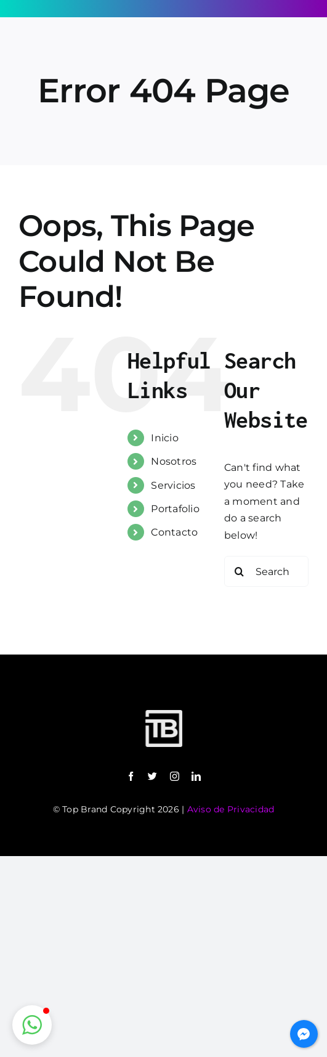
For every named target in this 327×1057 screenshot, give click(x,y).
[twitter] (152, 776)
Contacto (174, 532)
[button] (32, 1025)
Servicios (173, 485)
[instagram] (174, 776)
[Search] (239, 571)
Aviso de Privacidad (231, 809)
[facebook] (130, 776)
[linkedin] (196, 776)
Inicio (164, 438)
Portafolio (175, 509)
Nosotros (173, 461)
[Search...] (266, 571)
